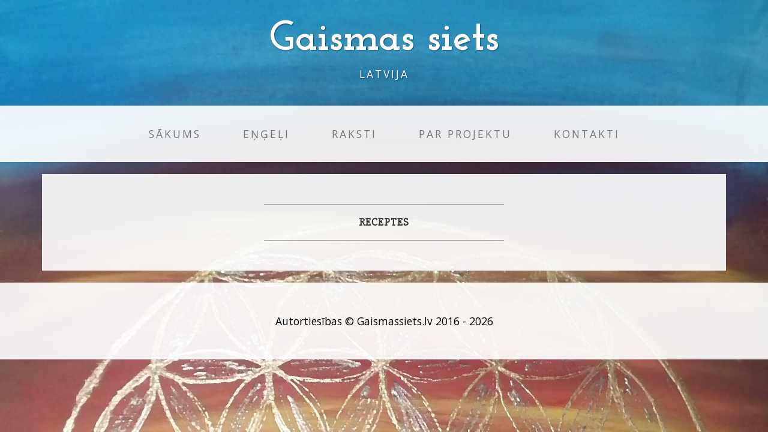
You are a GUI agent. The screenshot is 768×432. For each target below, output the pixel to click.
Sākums (175, 134)
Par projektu (465, 134)
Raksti (354, 134)
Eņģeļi (266, 134)
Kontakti (587, 134)
